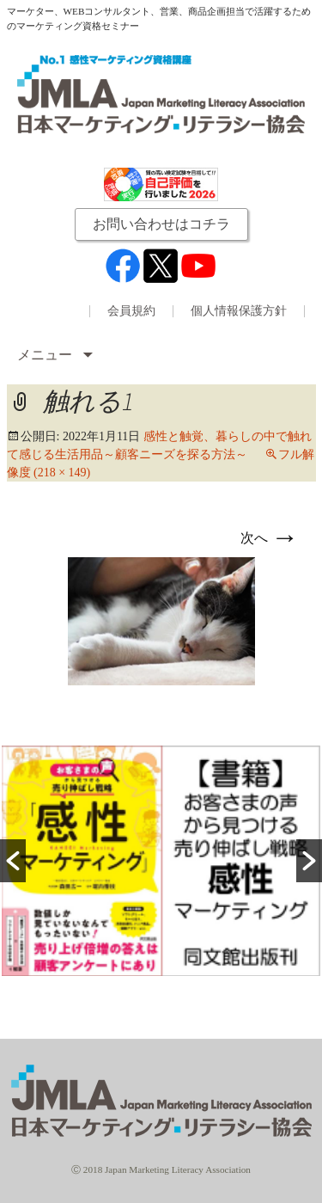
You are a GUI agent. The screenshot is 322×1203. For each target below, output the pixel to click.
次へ (269, 538)
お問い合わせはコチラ (161, 224)
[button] (13, 860)
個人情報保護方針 (239, 311)
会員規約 (131, 311)
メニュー (46, 354)
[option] (161, 861)
